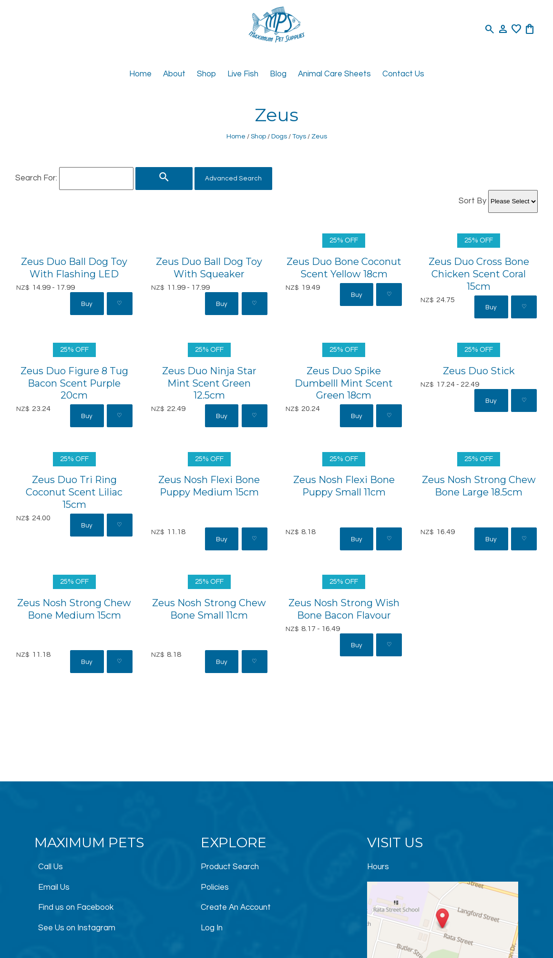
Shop (206, 74)
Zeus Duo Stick (479, 371)
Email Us (54, 887)
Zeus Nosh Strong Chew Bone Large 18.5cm (479, 486)
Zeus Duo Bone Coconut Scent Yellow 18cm (344, 268)
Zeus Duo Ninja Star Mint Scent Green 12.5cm (209, 383)
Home (140, 74)
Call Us (50, 867)
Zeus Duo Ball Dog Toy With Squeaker (209, 268)
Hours (378, 867)
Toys (299, 136)
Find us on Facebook (75, 907)
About (174, 74)
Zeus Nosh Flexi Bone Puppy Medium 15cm (209, 486)
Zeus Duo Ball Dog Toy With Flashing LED (74, 268)
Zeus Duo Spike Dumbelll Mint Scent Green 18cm (344, 383)
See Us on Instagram (76, 928)
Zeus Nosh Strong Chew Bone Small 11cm (209, 609)
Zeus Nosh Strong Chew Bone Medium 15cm (74, 609)
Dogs (279, 136)
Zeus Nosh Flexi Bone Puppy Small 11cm (344, 486)
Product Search (230, 867)
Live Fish (242, 74)
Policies (215, 887)
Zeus (319, 136)
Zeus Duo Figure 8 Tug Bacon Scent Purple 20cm (74, 383)
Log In (212, 928)
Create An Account (236, 907)
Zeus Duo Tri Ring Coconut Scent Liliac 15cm (74, 492)
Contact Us (403, 74)
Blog (278, 74)
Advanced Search (233, 178)
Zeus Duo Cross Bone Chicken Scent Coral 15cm (479, 274)
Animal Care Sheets (334, 74)
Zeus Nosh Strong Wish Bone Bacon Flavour (343, 609)
